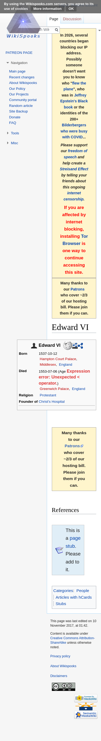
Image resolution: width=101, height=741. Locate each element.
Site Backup (18, 111)
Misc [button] (14, 143)
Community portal (22, 100)
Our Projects (18, 94)
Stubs (61, 603)
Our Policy (17, 89)
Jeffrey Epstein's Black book (74, 101)
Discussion (72, 19)
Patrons (78, 289)
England (65, 365)
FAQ (12, 123)
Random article (21, 106)
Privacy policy (60, 656)
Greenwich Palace (54, 389)
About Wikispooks (23, 83)
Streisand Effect (74, 169)
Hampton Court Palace (58, 359)
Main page (17, 71)
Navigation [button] (19, 63)
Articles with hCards (74, 597)
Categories (63, 590)
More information (47, 9)
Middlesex (48, 365)
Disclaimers (58, 676)
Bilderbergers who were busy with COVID (74, 131)
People (82, 590)
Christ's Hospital (52, 402)
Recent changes (21, 77)
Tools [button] (15, 133)
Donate (14, 117)
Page (53, 19)
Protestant (48, 395)
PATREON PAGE (19, 53)
